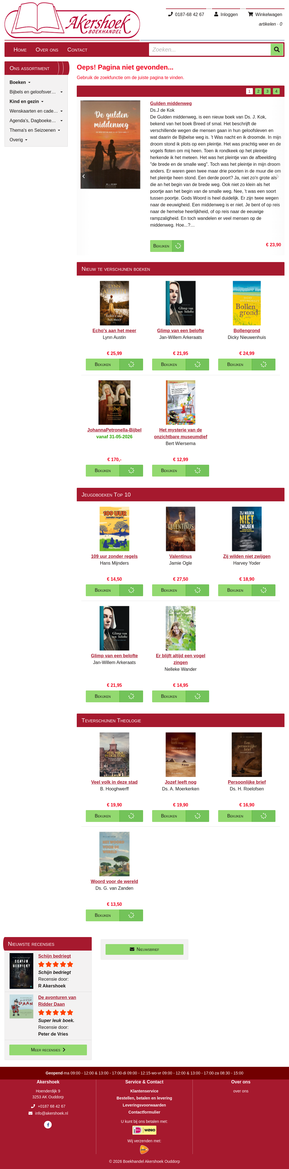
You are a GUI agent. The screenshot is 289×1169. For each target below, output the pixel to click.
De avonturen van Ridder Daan (57, 1001)
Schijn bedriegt (54, 956)
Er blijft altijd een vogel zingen (180, 659)
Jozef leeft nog (180, 782)
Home (20, 49)
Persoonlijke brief (247, 782)
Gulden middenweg (171, 103)
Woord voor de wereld (114, 881)
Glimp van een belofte (180, 330)
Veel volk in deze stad (114, 782)
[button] (83, 176)
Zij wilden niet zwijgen (247, 556)
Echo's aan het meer (114, 330)
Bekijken (161, 245)
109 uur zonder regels (114, 556)
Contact (77, 49)
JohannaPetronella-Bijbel (114, 430)
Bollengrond (247, 330)
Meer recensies (48, 1049)
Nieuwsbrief (144, 949)
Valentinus (180, 556)
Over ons (47, 49)
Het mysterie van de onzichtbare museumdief (180, 433)
